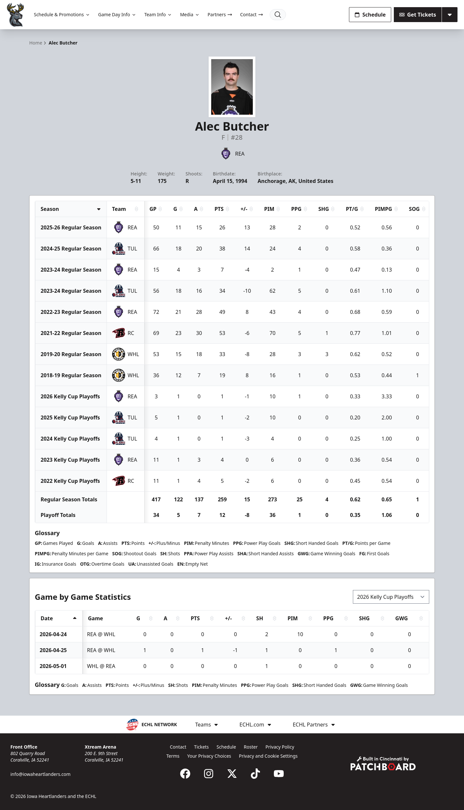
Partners (220, 14)
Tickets (201, 747)
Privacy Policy (279, 747)
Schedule (370, 14)
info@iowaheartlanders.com (40, 774)
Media (190, 14)
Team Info (158, 14)
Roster (251, 747)
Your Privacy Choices (209, 756)
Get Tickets (417, 14)
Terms (172, 756)
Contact (251, 14)
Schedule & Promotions (62, 14)
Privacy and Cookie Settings (268, 756)
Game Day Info (117, 14)
